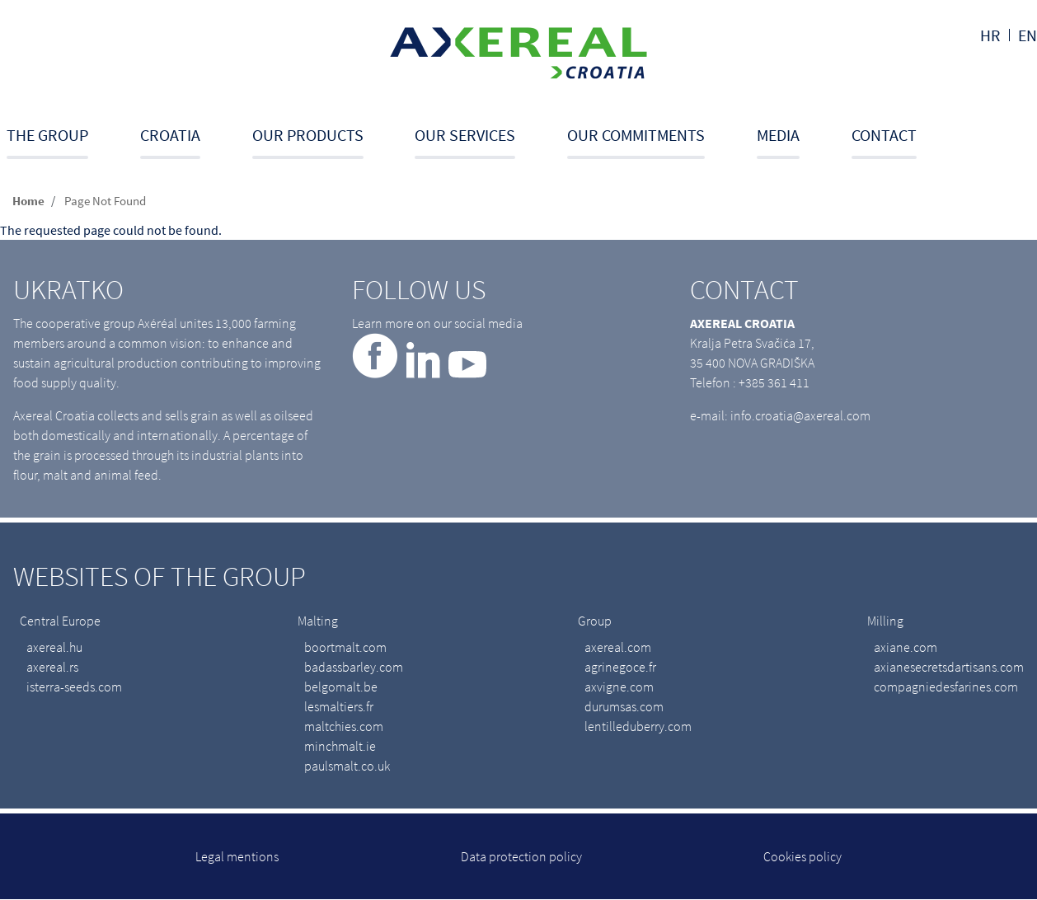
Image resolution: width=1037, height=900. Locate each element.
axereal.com (617, 647)
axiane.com (905, 647)
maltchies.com (343, 726)
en (1027, 35)
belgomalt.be (341, 686)
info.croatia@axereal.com (800, 415)
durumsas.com (624, 706)
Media (778, 134)
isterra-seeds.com (74, 686)
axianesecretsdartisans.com (949, 667)
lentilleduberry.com (638, 726)
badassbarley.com (353, 667)
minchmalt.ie (340, 746)
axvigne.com (619, 686)
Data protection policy (521, 856)
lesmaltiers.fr (338, 706)
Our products (308, 134)
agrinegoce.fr (620, 667)
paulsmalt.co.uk (347, 765)
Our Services (465, 134)
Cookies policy (802, 856)
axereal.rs (52, 667)
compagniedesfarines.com (946, 686)
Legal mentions (237, 856)
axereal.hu (54, 647)
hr (990, 35)
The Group (47, 134)
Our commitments (636, 134)
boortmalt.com (345, 647)
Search (1031, 141)
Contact (884, 134)
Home (28, 201)
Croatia (170, 134)
